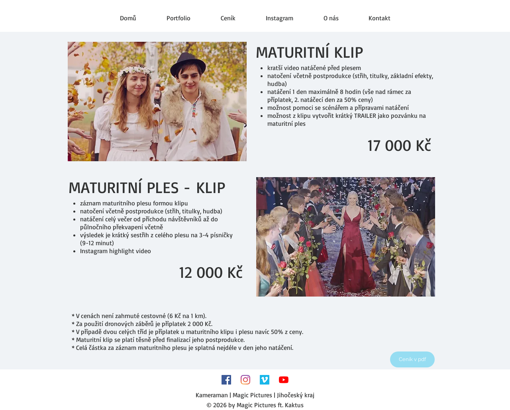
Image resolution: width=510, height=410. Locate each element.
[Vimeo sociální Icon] (264, 380)
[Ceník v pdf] (412, 359)
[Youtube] (283, 380)
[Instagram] (245, 380)
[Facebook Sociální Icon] (226, 380)
